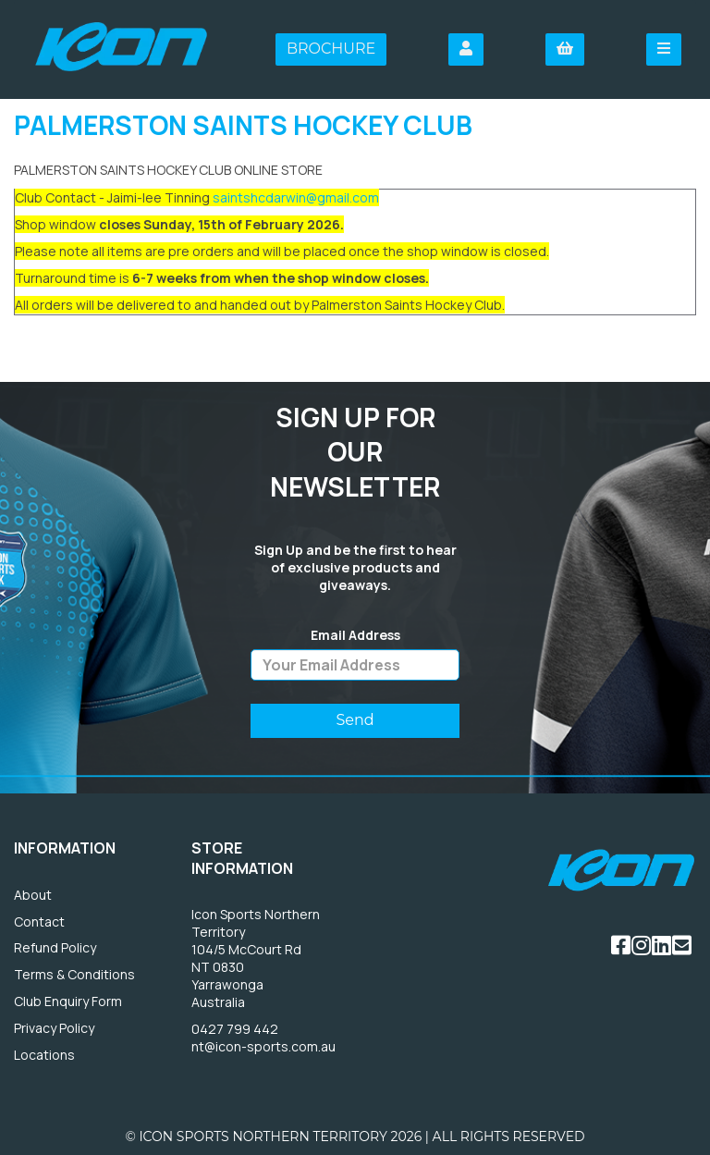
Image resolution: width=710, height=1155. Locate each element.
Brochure (331, 48)
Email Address (355, 635)
